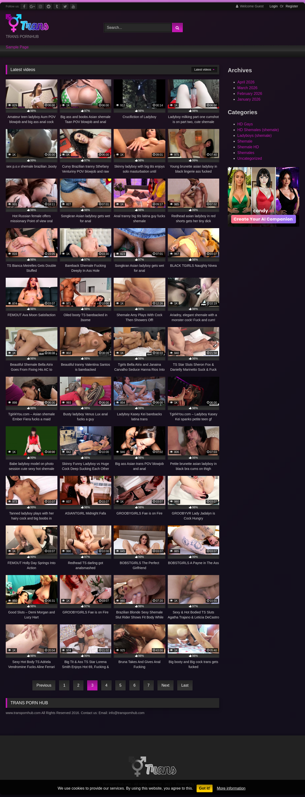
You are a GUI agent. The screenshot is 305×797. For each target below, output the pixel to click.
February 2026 (249, 94)
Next (165, 685)
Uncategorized (249, 158)
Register (292, 6)
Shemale (244, 141)
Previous (43, 685)
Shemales (245, 153)
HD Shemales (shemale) (258, 130)
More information (231, 788)
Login (273, 6)
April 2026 (245, 82)
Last (184, 685)
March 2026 (247, 88)
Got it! (204, 788)
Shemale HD (248, 147)
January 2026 (248, 99)
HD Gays (245, 124)
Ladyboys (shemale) (254, 136)
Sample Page (17, 47)
